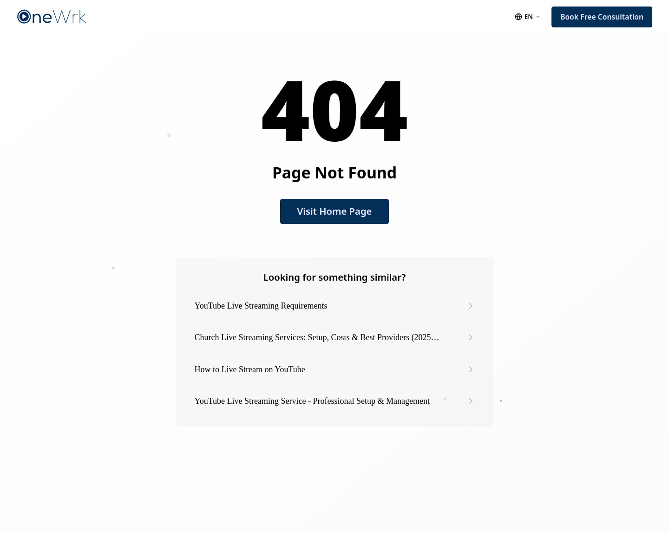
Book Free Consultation (601, 17)
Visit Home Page (334, 210)
